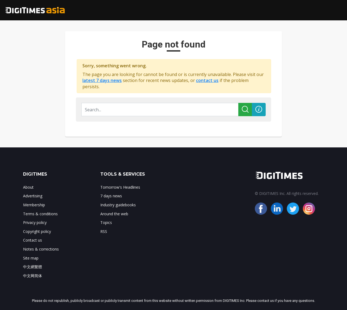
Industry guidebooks (118, 204)
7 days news (111, 195)
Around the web (114, 213)
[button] (259, 109)
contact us (207, 80)
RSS (103, 231)
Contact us (32, 240)
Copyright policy (37, 231)
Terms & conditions (40, 213)
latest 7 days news (102, 80)
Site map (30, 258)
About (28, 187)
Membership (34, 204)
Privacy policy (35, 222)
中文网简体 (32, 275)
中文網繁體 (32, 266)
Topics (106, 222)
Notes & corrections (41, 249)
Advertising (32, 195)
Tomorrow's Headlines (120, 187)
